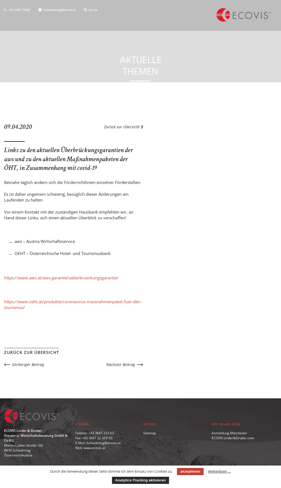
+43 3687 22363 (17, 10)
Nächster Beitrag (120, 364)
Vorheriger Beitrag (28, 364)
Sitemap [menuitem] (149, 433)
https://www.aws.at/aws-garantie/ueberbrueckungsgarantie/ (61, 277)
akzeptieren (190, 471)
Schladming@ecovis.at (57, 10)
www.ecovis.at (94, 448)
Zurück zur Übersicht (123, 126)
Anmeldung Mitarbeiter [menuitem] (229, 433)
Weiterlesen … (219, 471)
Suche (90, 10)
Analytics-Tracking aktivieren (140, 480)
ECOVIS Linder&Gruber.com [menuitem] (233, 438)
